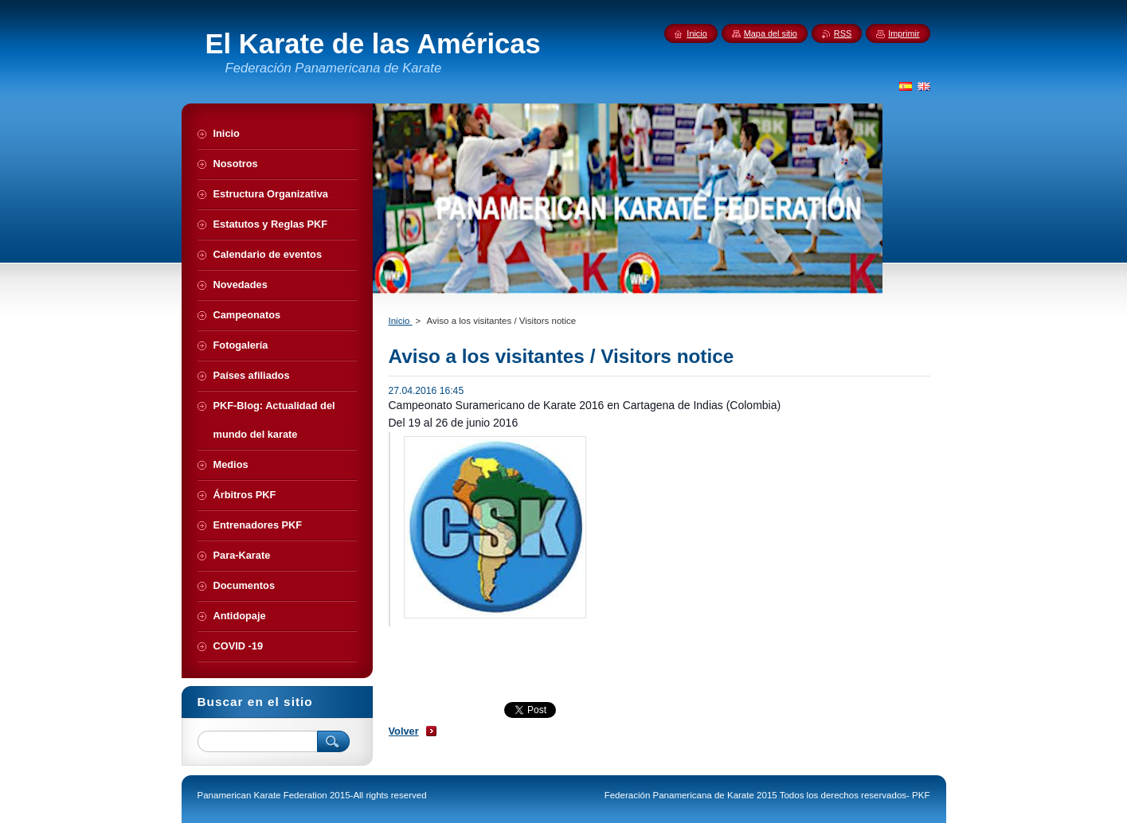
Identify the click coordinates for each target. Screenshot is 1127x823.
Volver (404, 731)
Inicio (401, 321)
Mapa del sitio (770, 33)
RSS (842, 33)
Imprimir (903, 33)
